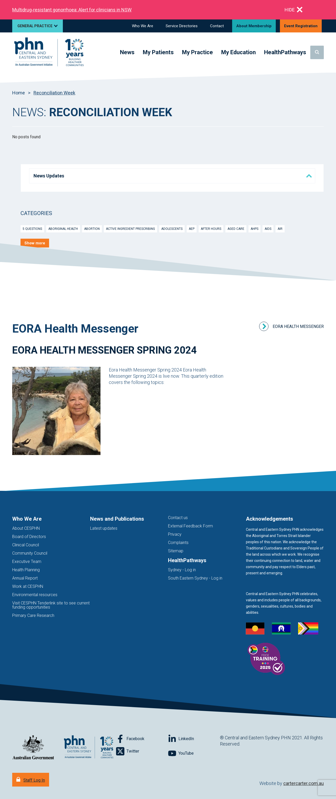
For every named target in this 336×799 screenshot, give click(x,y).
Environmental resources (34, 594)
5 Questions (32, 229)
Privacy (175, 534)
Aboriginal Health (63, 229)
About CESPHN (26, 528)
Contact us (178, 517)
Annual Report (25, 578)
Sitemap (175, 550)
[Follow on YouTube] (194, 753)
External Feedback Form (190, 526)
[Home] (50, 52)
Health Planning (26, 569)
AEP (191, 229)
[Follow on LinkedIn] (194, 739)
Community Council (29, 553)
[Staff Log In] (30, 780)
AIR (280, 229)
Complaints (178, 542)
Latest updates (103, 528)
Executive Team (26, 561)
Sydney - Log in (182, 569)
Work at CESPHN (27, 586)
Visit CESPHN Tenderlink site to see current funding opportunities (51, 605)
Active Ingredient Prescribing (130, 229)
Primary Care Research (33, 615)
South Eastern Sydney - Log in (195, 578)
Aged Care (235, 229)
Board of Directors (29, 536)
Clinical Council (25, 544)
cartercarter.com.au (303, 783)
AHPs (254, 229)
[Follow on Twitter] (142, 751)
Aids (268, 229)
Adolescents (172, 229)
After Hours (211, 229)
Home (18, 92)
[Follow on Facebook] (142, 739)
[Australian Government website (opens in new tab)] (33, 747)
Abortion (92, 229)
